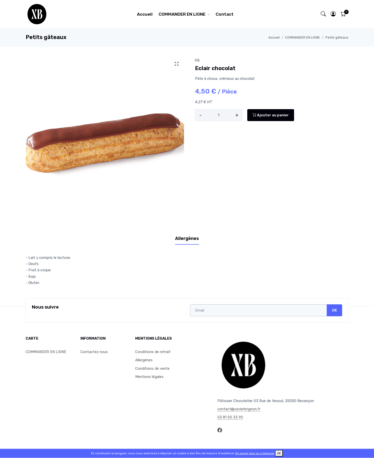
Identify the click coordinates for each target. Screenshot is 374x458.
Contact (225, 14)
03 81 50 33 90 (230, 417)
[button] (333, 14)
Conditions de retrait (153, 352)
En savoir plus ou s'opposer (254, 453)
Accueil (145, 14)
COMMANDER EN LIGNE (182, 14)
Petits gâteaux (336, 37)
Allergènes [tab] (187, 238)
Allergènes (144, 360)
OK (334, 310)
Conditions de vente (152, 368)
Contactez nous (94, 352)
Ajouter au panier (270, 115)
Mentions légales (149, 376)
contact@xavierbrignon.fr (238, 409)
